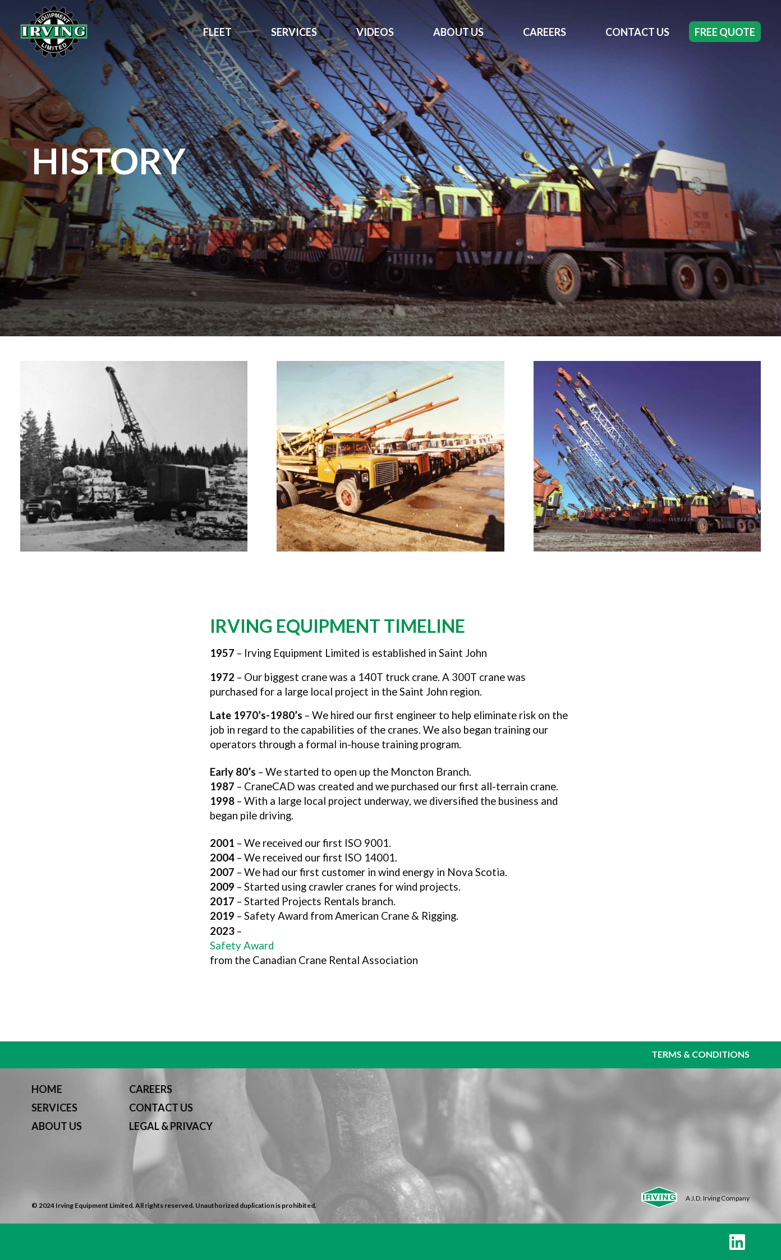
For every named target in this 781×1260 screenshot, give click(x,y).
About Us (458, 32)
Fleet (217, 32)
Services (294, 32)
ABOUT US (56, 1126)
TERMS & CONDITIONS (700, 1054)
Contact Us (637, 32)
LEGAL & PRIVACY (171, 1126)
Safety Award (242, 945)
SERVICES (54, 1107)
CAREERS (150, 1089)
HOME (46, 1089)
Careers (544, 32)
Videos (375, 32)
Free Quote (725, 32)
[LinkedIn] (737, 1242)
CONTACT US (161, 1107)
